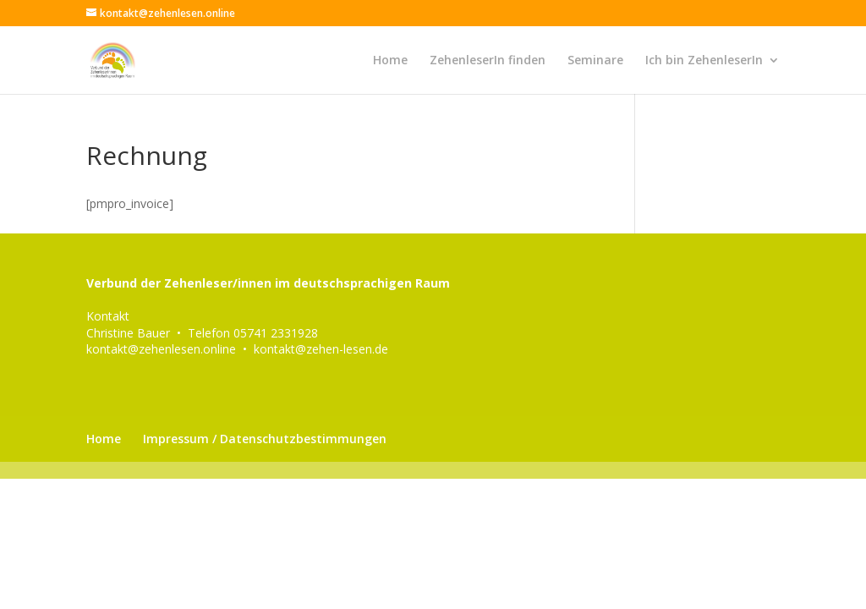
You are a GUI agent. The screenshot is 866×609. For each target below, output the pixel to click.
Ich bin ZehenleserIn (704, 61)
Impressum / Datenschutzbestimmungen (264, 439)
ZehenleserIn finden (487, 61)
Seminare (595, 61)
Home (390, 61)
